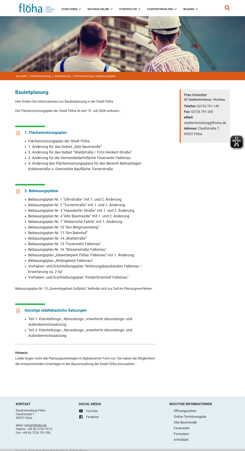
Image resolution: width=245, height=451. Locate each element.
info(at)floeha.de (35, 425)
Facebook (89, 417)
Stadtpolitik (129, 9)
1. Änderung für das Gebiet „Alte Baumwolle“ (64, 146)
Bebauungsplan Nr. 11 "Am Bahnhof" (57, 233)
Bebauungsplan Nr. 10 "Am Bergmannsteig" (63, 227)
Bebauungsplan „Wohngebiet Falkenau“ (60, 260)
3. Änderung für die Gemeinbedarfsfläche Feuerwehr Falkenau (79, 158)
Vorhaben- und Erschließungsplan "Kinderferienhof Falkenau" (78, 277)
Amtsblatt (181, 440)
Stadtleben (70, 9)
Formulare (181, 434)
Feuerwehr (182, 428)
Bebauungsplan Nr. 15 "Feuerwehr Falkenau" (64, 244)
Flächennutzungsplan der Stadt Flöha (58, 141)
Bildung (190, 9)
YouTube (88, 411)
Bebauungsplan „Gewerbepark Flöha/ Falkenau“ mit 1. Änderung (80, 255)
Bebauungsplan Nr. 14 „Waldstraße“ (57, 238)
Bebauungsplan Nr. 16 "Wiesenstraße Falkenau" (67, 249)
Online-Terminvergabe (190, 417)
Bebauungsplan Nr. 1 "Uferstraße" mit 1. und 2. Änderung (74, 199)
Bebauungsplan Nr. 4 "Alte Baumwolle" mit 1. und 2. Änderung (78, 216)
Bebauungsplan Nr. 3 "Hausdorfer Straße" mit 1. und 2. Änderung (81, 210)
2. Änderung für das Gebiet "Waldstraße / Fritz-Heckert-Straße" (79, 152)
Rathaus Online (99, 9)
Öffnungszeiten (185, 411)
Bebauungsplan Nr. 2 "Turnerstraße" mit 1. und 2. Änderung (76, 205)
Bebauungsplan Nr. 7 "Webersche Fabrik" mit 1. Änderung (75, 221)
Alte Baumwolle (185, 422)
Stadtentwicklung (161, 9)
